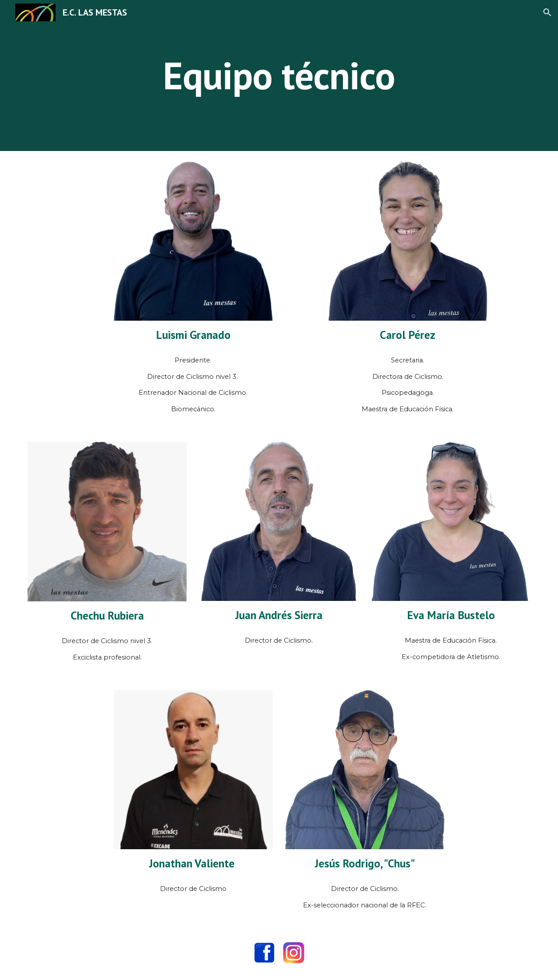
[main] (279, 75)
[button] (547, 12)
